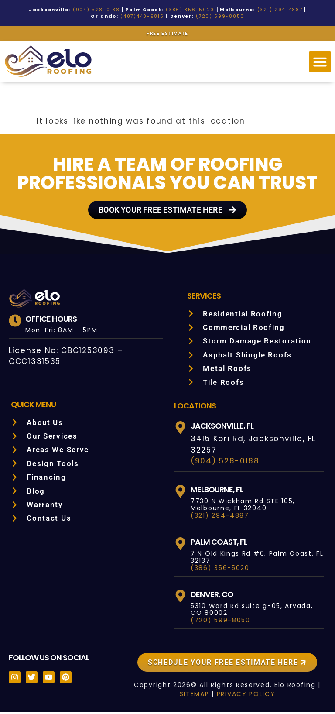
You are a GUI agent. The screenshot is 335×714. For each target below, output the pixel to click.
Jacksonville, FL (224, 427)
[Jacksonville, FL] (180, 429)
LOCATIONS (195, 407)
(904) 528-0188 (78, 9)
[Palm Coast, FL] (180, 545)
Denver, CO (213, 596)
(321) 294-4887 (239, 9)
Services (205, 297)
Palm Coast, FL (220, 543)
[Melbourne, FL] (180, 493)
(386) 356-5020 (159, 9)
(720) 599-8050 (188, 16)
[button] (320, 64)
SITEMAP (193, 696)
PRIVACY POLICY (246, 696)
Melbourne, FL (220, 491)
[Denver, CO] (180, 598)
